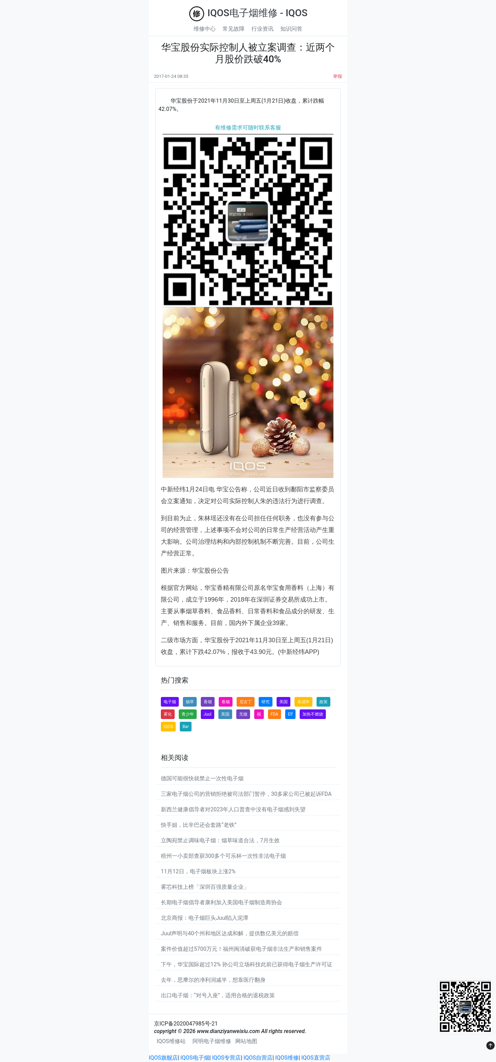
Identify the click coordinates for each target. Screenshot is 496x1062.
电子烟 (170, 701)
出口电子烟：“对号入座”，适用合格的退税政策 (218, 995)
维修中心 (205, 28)
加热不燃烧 (312, 714)
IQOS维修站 (171, 1041)
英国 (225, 714)
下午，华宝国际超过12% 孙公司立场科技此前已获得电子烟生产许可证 (246, 964)
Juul (207, 714)
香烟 (208, 701)
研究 (265, 701)
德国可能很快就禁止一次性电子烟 (202, 778)
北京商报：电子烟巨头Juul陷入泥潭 (204, 918)
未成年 (303, 701)
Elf (290, 714)
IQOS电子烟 (194, 1057)
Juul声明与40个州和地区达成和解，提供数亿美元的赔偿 (230, 933)
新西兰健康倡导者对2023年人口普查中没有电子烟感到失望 (233, 809)
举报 (337, 76)
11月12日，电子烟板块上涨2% (198, 871)
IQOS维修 (287, 1057)
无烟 (243, 714)
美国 (283, 701)
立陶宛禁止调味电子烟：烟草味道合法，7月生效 (220, 840)
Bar (186, 726)
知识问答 (291, 28)
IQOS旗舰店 (163, 1057)
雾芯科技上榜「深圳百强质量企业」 (205, 887)
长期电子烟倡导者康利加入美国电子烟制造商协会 (221, 902)
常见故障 (234, 28)
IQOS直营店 (315, 1057)
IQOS (168, 726)
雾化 (168, 714)
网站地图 (246, 1041)
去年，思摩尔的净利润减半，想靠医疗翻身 (213, 980)
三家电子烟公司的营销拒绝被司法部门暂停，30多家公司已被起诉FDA (246, 794)
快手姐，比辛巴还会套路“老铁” (198, 825)
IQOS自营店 (258, 1057)
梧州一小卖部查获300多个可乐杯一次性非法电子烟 (223, 856)
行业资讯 (262, 28)
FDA (274, 714)
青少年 (188, 714)
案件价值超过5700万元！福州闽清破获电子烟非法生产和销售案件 (241, 949)
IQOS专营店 (226, 1057)
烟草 (190, 701)
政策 (323, 701)
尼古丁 (245, 701)
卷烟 (225, 701)
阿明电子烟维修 (212, 1041)
